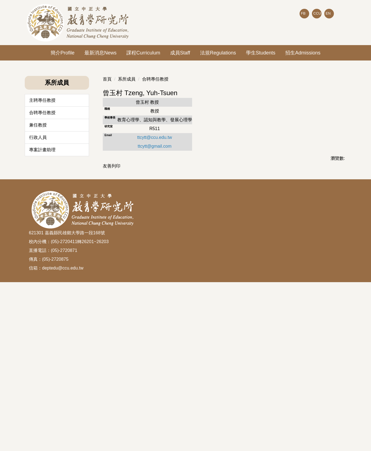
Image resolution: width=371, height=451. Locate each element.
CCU (317, 13)
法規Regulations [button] (218, 53)
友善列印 (111, 320)
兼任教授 (38, 279)
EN (328, 13)
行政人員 (38, 291)
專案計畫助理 (42, 304)
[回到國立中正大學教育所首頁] (78, 22)
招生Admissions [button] (302, 53)
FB (303, 13)
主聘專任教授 (42, 254)
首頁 (107, 233)
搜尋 (338, 25)
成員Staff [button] (180, 53)
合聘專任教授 (42, 267)
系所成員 (126, 233)
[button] (29, 138)
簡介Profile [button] (62, 53)
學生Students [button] (260, 53)
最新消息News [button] (100, 53)
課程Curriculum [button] (143, 53)
